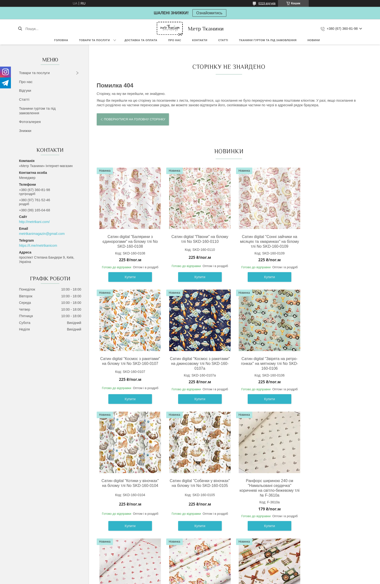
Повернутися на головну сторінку (134, 119)
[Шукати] (20, 28)
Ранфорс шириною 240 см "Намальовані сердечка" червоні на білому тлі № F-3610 (195, 485)
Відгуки (25, 90)
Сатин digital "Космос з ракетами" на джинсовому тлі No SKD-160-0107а (128, 363)
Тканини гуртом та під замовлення (268, 40)
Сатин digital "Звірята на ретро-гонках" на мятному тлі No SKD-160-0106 (195, 363)
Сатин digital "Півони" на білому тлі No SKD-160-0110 (195, 239)
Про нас (174, 40)
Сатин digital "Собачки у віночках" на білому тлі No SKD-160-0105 (328, 363)
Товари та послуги (94, 40)
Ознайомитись (209, 13)
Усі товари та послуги (226, 546)
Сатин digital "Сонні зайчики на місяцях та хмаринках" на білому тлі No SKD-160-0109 (262, 241)
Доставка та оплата (141, 40)
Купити (128, 277)
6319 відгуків (267, 3)
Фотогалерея (30, 122)
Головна (61, 40)
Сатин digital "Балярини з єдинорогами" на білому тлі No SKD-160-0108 (128, 241)
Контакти (199, 40)
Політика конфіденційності (233, 579)
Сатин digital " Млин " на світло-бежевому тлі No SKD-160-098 (329, 483)
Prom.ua (212, 575)
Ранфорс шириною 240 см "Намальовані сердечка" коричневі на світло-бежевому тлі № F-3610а (129, 488)
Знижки (25, 131)
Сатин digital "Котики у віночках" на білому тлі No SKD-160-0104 (262, 361)
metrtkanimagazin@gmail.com (42, 234)
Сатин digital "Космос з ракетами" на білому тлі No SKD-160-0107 (329, 241)
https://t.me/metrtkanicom (38, 245)
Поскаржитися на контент (195, 579)
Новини (314, 40)
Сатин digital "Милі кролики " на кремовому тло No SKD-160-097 (262, 485)
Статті (223, 40)
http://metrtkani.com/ (34, 222)
